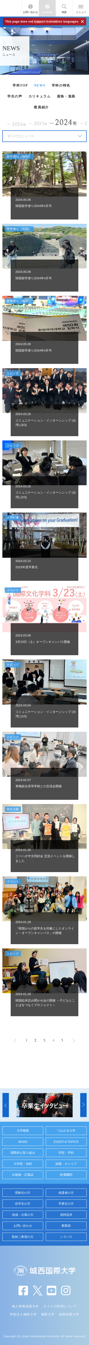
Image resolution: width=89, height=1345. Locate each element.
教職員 (66, 1225)
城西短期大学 (69, 1314)
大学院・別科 (23, 1164)
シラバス (66, 1237)
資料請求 (66, 1215)
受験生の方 (22, 1192)
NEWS (40, 85)
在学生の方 (22, 1203)
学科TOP (20, 85)
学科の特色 (61, 85)
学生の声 (14, 96)
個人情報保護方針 (25, 1306)
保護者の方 (66, 1192)
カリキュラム (39, 96)
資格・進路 (66, 96)
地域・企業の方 (22, 1215)
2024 (66, 122)
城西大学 (48, 1314)
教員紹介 (41, 107)
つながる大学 (66, 1130)
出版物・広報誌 (22, 1174)
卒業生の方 (66, 1203)
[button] (5, 1105)
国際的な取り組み (22, 1152)
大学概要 (23, 1130)
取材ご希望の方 (22, 1237)
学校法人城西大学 (23, 1314)
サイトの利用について (60, 1306)
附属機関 (66, 1174)
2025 (41, 124)
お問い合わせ (30, 12)
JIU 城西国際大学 (11, 8)
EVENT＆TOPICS (66, 1142)
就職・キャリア (66, 1164)
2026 (19, 124)
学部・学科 (66, 1152)
